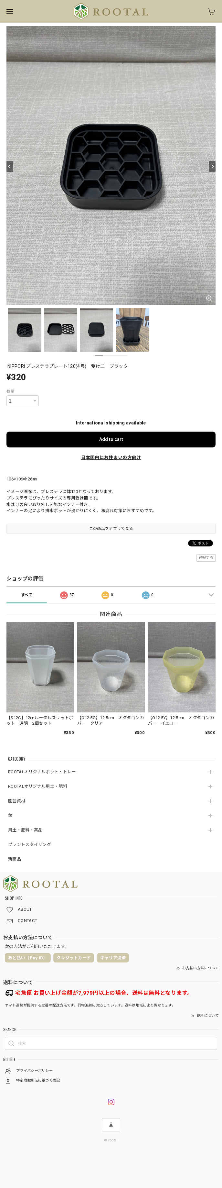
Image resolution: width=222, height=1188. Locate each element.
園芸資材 (16, 800)
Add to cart (111, 439)
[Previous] (9, 166)
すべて (27, 595)
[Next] (212, 166)
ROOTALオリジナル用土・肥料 (37, 786)
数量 (10, 391)
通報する (206, 558)
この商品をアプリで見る (111, 528)
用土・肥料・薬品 (25, 830)
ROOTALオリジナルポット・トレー (42, 771)
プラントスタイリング (29, 844)
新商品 (14, 859)
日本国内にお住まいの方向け (111, 457)
